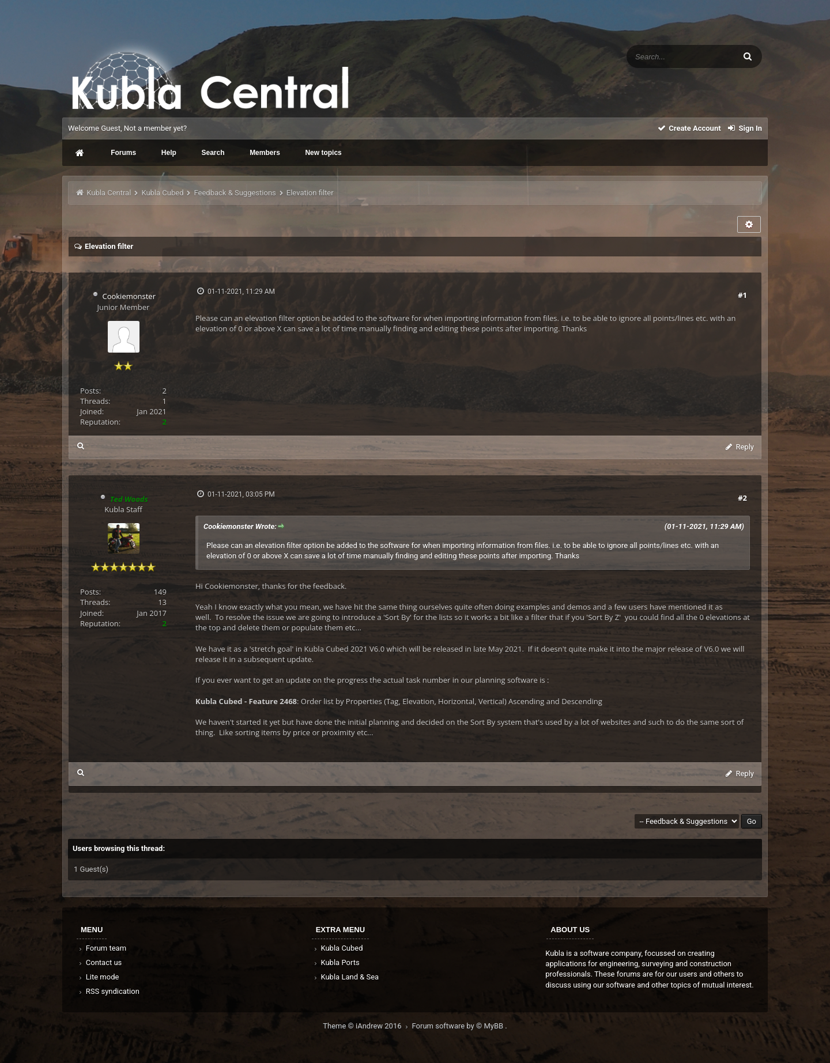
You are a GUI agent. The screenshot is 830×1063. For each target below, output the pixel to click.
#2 (742, 498)
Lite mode (98, 977)
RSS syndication (108, 991)
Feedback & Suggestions (235, 192)
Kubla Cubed (162, 192)
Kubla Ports (336, 962)
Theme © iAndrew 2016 (367, 1026)
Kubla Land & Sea (345, 977)
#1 (742, 295)
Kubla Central (108, 192)
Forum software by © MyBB (458, 1026)
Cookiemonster (129, 296)
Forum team (101, 948)
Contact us (99, 962)
